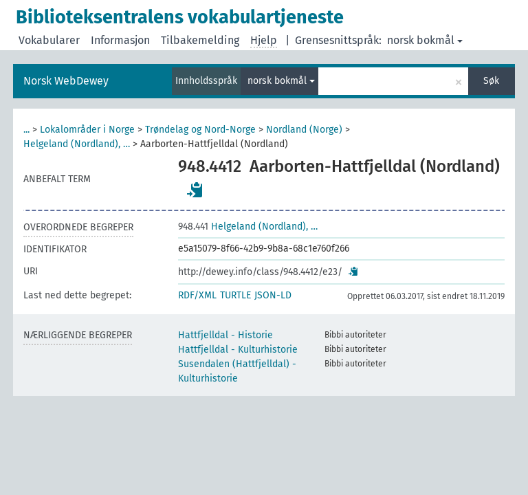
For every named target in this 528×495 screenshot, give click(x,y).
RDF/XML (197, 295)
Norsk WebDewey (66, 80)
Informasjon (120, 40)
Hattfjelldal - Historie (225, 335)
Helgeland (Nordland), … (76, 144)
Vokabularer (49, 40)
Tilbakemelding (200, 40)
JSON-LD (273, 295)
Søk (491, 81)
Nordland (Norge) (304, 129)
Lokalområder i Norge (87, 129)
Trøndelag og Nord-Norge (200, 129)
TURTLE (235, 295)
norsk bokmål (425, 40)
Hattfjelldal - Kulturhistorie (238, 349)
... (26, 129)
